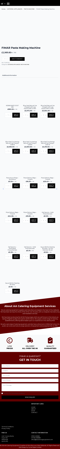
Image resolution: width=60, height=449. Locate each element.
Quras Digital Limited (34, 447)
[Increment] (7, 59)
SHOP (33, 411)
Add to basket (17, 59)
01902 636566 (35, 436)
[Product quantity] (5, 59)
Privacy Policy (6, 428)
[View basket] (3, 4)
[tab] (9, 75)
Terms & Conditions (8, 426)
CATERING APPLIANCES (14, 9)
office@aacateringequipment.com (42, 439)
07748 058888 (36, 438)
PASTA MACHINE (29, 9)
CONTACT (34, 412)
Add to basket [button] (16, 115)
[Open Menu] (8, 3)
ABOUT (33, 409)
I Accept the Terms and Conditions (14, 393)
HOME (33, 407)
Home (3, 9)
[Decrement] (3, 59)
